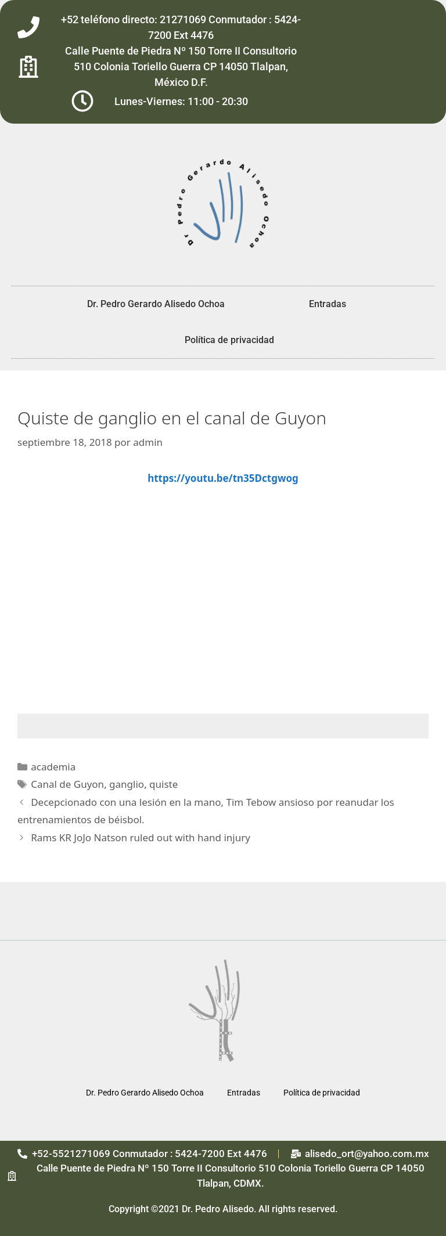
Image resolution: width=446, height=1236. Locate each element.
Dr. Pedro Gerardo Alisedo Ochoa (156, 303)
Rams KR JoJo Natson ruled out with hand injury (140, 837)
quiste (163, 784)
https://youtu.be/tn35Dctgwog (223, 478)
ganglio (126, 784)
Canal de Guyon (67, 784)
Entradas (327, 303)
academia (53, 766)
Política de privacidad (229, 339)
